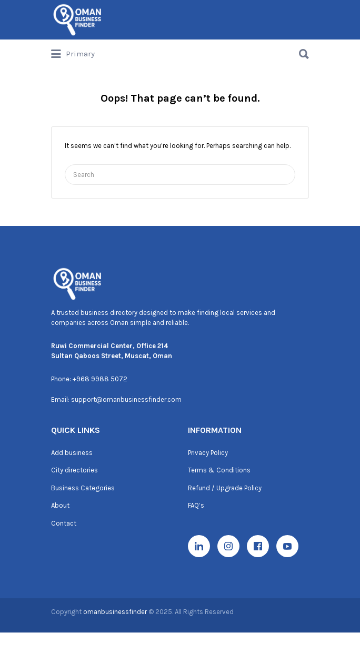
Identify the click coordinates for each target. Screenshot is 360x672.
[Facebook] (258, 546)
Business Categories (83, 488)
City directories (74, 470)
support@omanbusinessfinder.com (126, 399)
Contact (63, 523)
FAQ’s (196, 505)
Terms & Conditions (219, 470)
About (60, 505)
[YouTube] (287, 546)
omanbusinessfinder (115, 612)
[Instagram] (228, 546)
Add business (72, 453)
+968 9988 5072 (100, 379)
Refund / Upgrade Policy (225, 488)
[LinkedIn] (199, 546)
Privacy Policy (208, 453)
